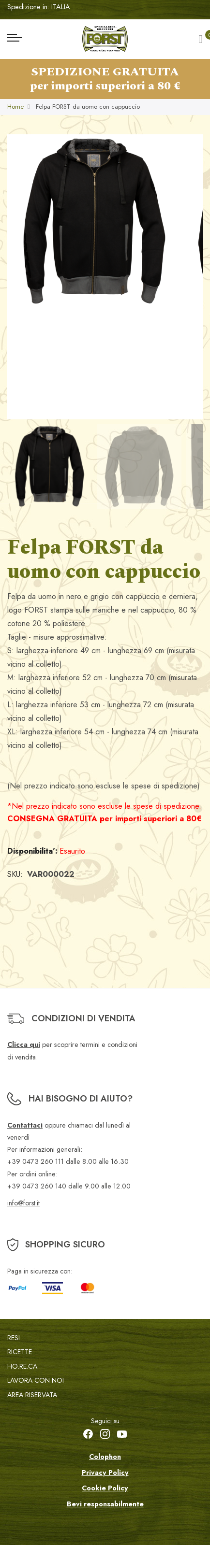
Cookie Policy (105, 1488)
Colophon (105, 1456)
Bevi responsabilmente (105, 1504)
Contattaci (25, 1125)
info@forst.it (23, 1203)
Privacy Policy (105, 1472)
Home (15, 106)
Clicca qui (23, 1044)
